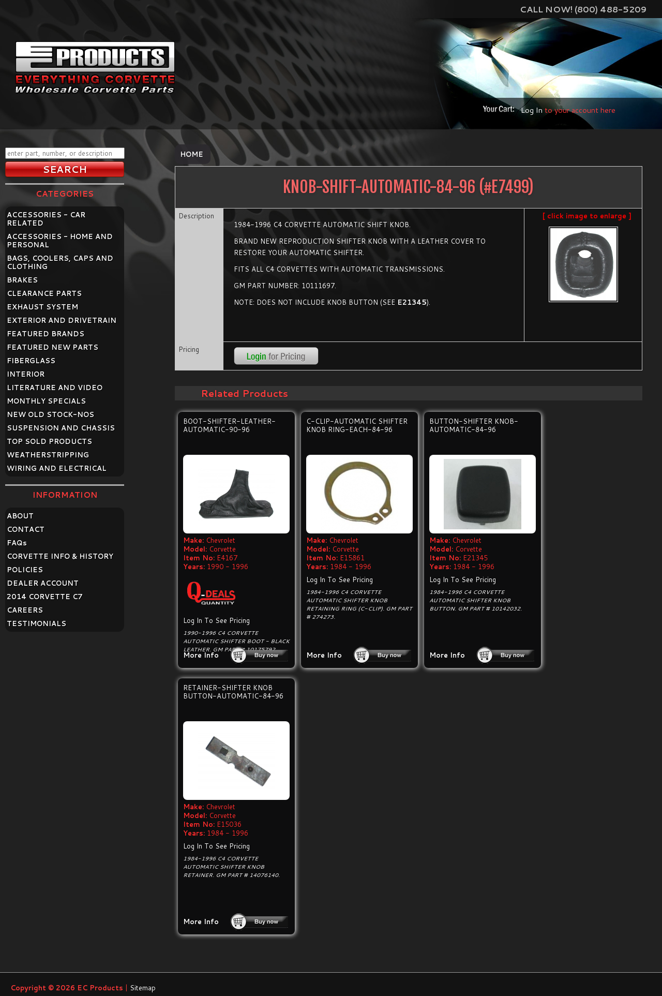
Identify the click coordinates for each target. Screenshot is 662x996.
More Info (201, 655)
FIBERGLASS (31, 360)
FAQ (17, 542)
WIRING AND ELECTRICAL (57, 468)
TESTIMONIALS (36, 623)
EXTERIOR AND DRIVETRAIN (61, 320)
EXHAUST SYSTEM (42, 306)
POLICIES (25, 569)
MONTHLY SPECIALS (46, 401)
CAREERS (25, 610)
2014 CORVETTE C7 (45, 596)
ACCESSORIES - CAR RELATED (46, 219)
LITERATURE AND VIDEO (54, 387)
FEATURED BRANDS (45, 333)
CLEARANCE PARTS (44, 293)
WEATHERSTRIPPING (48, 454)
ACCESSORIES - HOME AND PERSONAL (60, 240)
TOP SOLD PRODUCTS (49, 441)
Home (191, 154)
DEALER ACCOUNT (43, 583)
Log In (532, 110)
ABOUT (20, 516)
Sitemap (143, 987)
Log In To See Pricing (216, 620)
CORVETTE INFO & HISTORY (60, 556)
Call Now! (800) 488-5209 (583, 9)
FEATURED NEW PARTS (52, 347)
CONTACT (25, 529)
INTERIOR (25, 374)
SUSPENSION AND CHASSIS (61, 428)
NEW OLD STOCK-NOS (50, 414)
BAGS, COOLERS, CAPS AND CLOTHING (60, 262)
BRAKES (22, 280)
